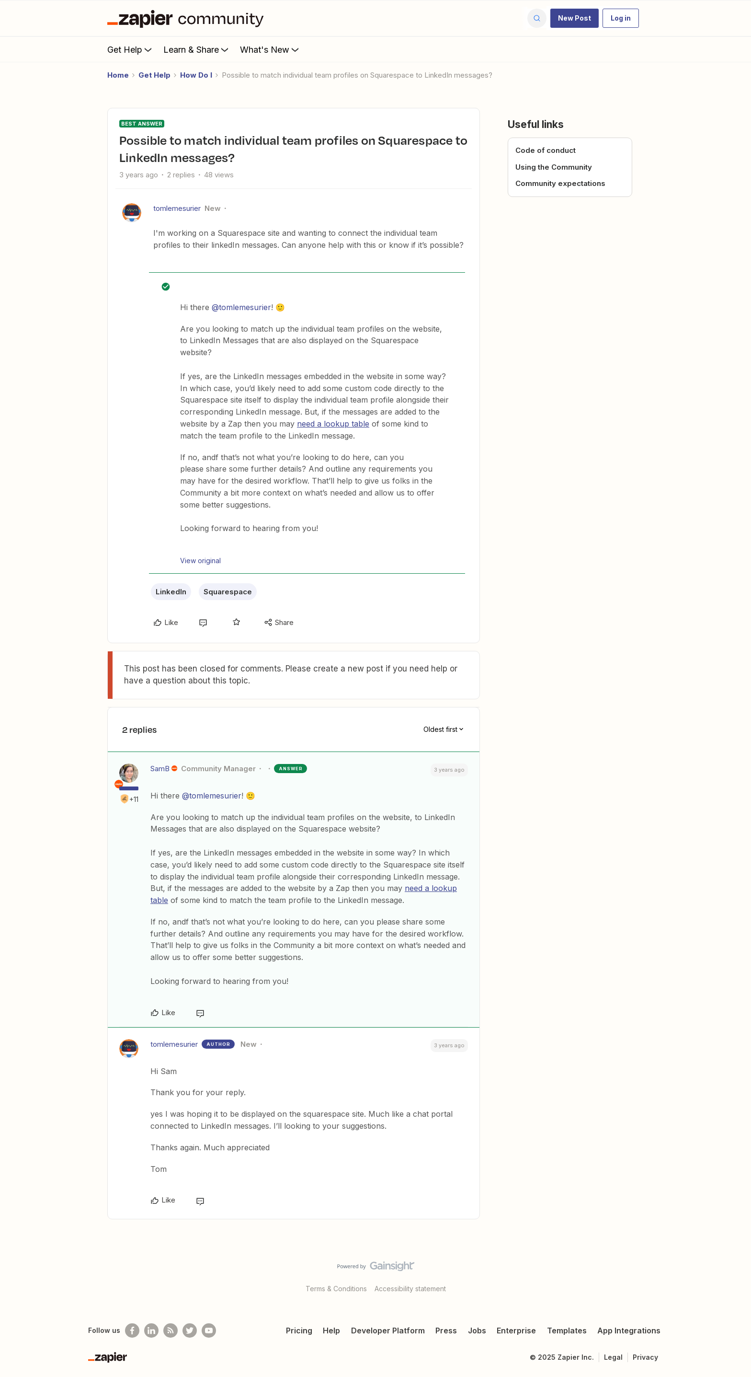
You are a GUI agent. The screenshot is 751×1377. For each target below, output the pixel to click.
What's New (270, 49)
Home (118, 75)
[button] (574, 18)
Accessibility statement (410, 1288)
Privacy (645, 1357)
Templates (567, 1330)
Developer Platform (388, 1330)
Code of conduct (545, 150)
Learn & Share (196, 49)
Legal (613, 1357)
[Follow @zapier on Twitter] (189, 1330)
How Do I (196, 75)
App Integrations (628, 1330)
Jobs (477, 1330)
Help (331, 1330)
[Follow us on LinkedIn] (151, 1330)
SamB (160, 768)
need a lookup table (333, 423)
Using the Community (553, 167)
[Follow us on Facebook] (132, 1330)
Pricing (299, 1330)
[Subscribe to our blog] (170, 1330)
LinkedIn (171, 591)
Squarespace (228, 591)
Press (446, 1330)
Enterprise (516, 1330)
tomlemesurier (177, 208)
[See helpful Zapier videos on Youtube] (209, 1330)
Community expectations (560, 183)
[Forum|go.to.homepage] (187, 18)
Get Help (130, 49)
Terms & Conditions (336, 1288)
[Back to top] (731, 1274)
